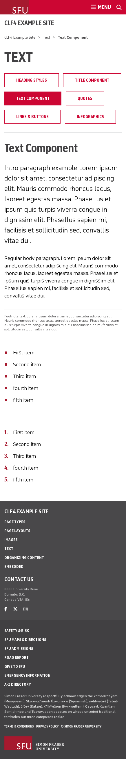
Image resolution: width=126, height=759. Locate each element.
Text (46, 37)
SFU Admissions (18, 648)
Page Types (14, 521)
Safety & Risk (16, 630)
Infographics (90, 116)
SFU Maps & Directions (25, 639)
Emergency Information (27, 675)
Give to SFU (14, 666)
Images (10, 539)
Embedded (13, 566)
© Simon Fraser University (81, 726)
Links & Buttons (32, 116)
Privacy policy (47, 726)
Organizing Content (24, 557)
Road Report (16, 657)
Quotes (85, 98)
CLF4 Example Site (29, 23)
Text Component (33, 98)
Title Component (92, 80)
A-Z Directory (17, 684)
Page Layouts (17, 530)
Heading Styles (31, 80)
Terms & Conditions (19, 726)
